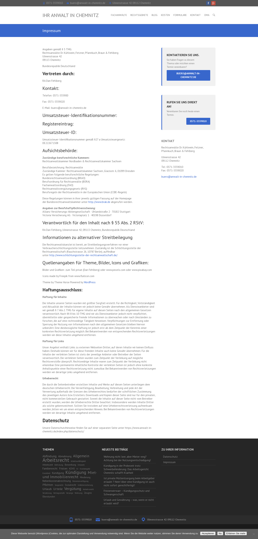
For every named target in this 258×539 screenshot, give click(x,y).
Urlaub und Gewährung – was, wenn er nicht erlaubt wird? (129, 501)
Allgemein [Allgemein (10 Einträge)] (81, 456)
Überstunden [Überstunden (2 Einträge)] (48, 496)
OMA (206, 15)
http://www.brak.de (99, 202)
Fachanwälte (119, 15)
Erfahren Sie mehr (235, 533)
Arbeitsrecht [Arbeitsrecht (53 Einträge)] (55, 460)
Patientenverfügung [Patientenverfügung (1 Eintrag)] (80, 481)
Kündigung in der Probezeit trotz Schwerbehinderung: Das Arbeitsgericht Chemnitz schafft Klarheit (126, 469)
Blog (154, 15)
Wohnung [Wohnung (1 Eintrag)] (78, 493)
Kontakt (195, 15)
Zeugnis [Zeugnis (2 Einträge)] (88, 492)
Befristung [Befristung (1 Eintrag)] (59, 465)
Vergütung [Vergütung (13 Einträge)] (72, 488)
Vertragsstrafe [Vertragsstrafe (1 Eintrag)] (59, 493)
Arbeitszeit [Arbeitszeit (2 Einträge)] (47, 464)
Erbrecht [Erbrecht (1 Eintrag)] (81, 465)
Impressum (169, 462)
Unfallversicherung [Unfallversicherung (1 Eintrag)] (85, 485)
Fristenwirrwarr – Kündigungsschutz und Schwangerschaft (127, 492)
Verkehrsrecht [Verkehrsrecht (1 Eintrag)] (88, 489)
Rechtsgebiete (139, 15)
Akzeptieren (208, 533)
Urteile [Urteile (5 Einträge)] (58, 489)
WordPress (90, 282)
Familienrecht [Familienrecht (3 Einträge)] (50, 468)
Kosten (165, 15)
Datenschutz (170, 456)
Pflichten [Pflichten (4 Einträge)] (47, 484)
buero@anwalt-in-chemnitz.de (87, 3)
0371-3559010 (54, 3)
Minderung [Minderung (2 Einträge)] (85, 477)
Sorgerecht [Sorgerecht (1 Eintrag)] (59, 485)
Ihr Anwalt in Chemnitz (70, 15)
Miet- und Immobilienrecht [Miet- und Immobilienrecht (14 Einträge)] (69, 474)
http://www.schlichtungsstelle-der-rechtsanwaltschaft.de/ (83, 255)
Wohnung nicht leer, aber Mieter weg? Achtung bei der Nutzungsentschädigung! (127, 458)
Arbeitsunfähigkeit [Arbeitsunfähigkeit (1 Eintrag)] (78, 461)
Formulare (180, 15)
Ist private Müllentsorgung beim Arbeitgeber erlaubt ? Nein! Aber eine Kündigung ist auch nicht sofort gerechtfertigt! (129, 482)
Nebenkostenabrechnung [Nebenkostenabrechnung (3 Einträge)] (56, 481)
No (220, 533)
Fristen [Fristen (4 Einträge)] (63, 468)
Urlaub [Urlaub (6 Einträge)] (47, 489)
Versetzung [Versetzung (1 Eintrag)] (47, 493)
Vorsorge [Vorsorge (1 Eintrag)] (69, 493)
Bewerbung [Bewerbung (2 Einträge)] (70, 464)
